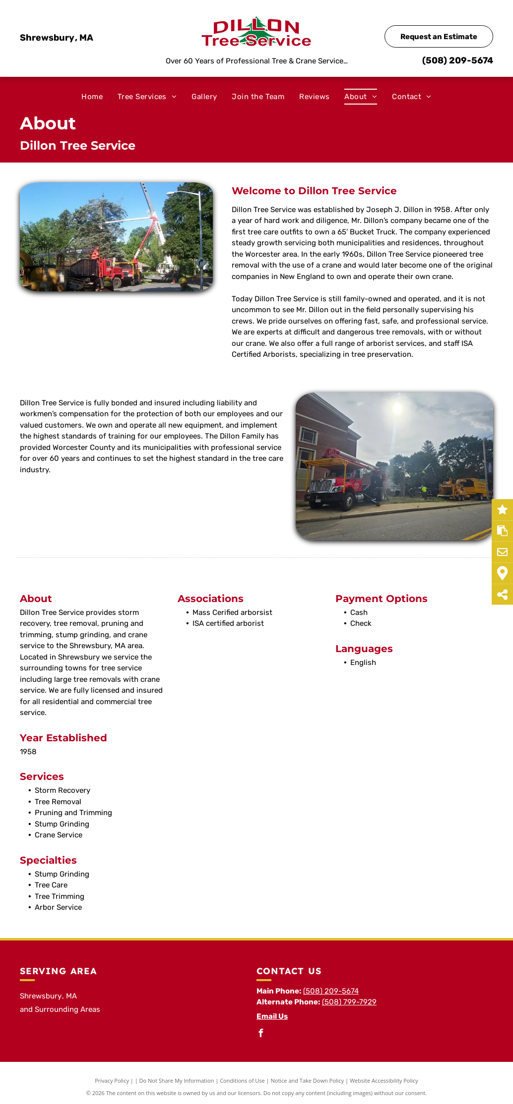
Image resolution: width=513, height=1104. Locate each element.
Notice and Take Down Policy (307, 1080)
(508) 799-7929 (349, 1001)
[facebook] (260, 1034)
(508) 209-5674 (457, 60)
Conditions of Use (242, 1080)
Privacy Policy (112, 1080)
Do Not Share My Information (176, 1080)
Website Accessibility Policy (384, 1080)
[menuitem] (92, 97)
